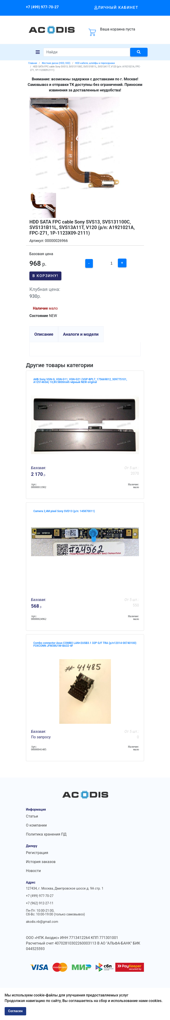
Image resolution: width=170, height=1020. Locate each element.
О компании (36, 825)
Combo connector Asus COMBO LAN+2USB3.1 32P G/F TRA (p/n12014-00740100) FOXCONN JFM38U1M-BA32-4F (84, 644)
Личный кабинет (116, 7)
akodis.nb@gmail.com (42, 921)
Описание (43, 334)
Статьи (32, 816)
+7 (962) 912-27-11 (40, 903)
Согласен (15, 1011)
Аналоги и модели (81, 334)
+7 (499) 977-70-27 (42, 7)
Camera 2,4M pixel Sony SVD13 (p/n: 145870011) (64, 511)
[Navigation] (38, 52)
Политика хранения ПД (46, 834)
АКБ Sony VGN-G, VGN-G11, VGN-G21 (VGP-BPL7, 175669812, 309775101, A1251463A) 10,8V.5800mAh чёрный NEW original (80, 381)
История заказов (41, 862)
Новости (33, 871)
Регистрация (37, 853)
